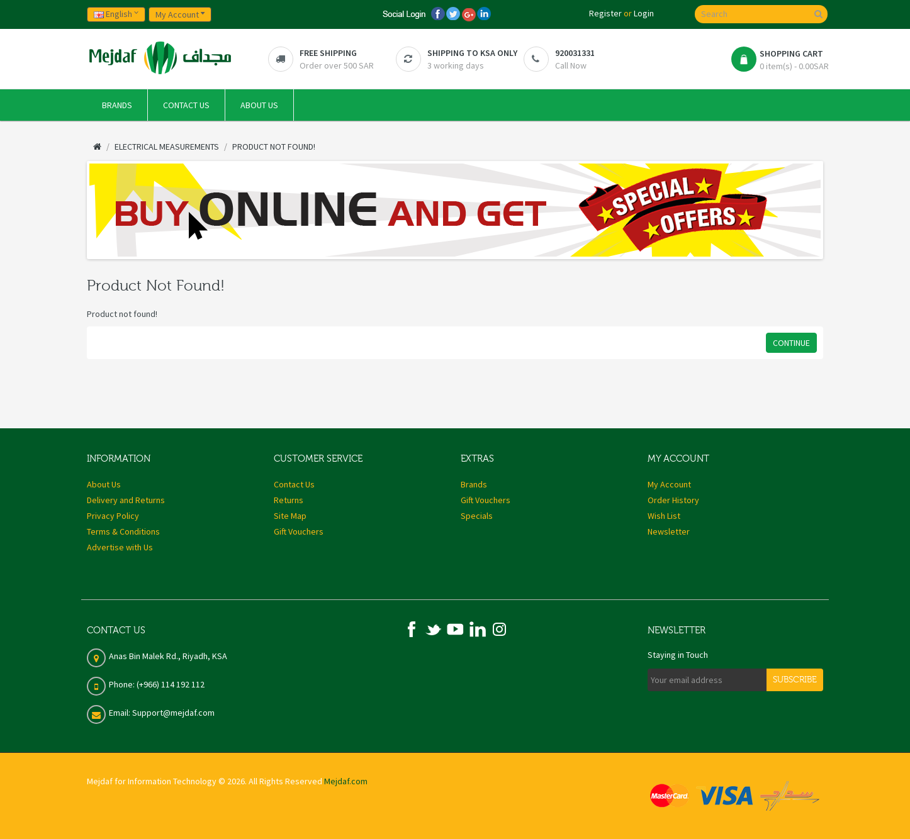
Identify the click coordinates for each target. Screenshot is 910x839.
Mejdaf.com (346, 781)
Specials (477, 515)
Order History (673, 500)
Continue (791, 342)
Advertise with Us (120, 547)
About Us (104, 484)
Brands (474, 484)
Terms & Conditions (123, 531)
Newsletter (669, 531)
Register (605, 13)
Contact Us (294, 484)
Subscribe (795, 680)
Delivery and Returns (126, 500)
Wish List (664, 515)
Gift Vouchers (298, 531)
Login (644, 13)
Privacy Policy (113, 515)
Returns (288, 500)
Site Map (290, 515)
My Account (669, 484)
